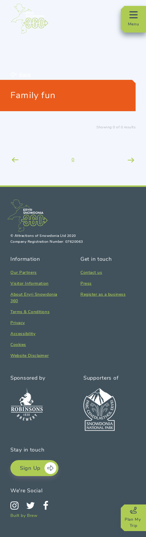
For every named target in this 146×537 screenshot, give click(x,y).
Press (86, 283)
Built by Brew (24, 515)
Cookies (18, 344)
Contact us (91, 272)
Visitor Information (29, 283)
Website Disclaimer (29, 355)
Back (25, 74)
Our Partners (23, 272)
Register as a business (103, 294)
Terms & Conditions (30, 312)
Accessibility (22, 334)
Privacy (17, 323)
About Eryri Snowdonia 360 (33, 298)
